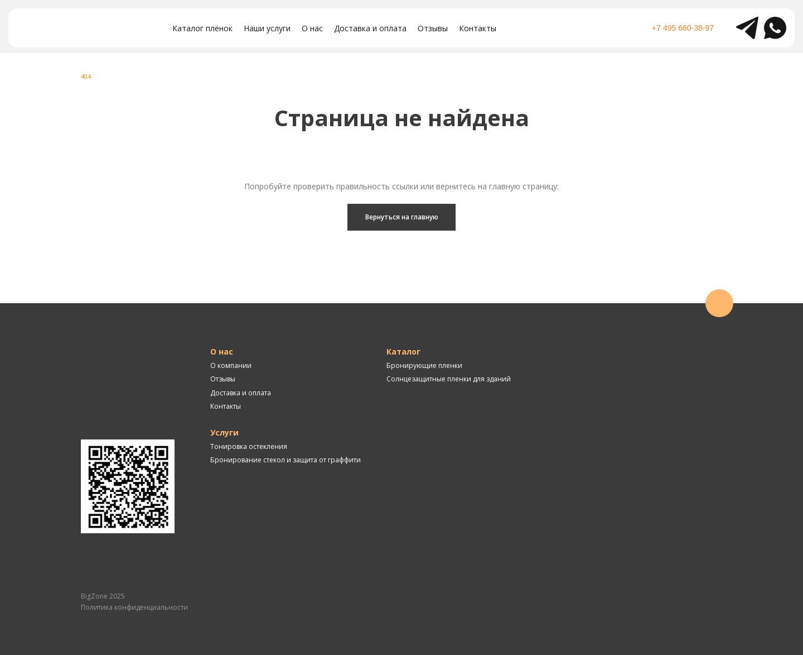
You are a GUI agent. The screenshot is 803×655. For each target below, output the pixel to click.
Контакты (477, 28)
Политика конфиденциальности (134, 607)
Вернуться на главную (401, 217)
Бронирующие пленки (424, 365)
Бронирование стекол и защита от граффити (285, 460)
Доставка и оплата (370, 28)
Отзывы (433, 28)
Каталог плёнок (202, 28)
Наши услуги (267, 28)
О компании (230, 365)
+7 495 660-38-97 (683, 27)
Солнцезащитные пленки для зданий (448, 379)
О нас (312, 28)
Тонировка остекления (248, 446)
